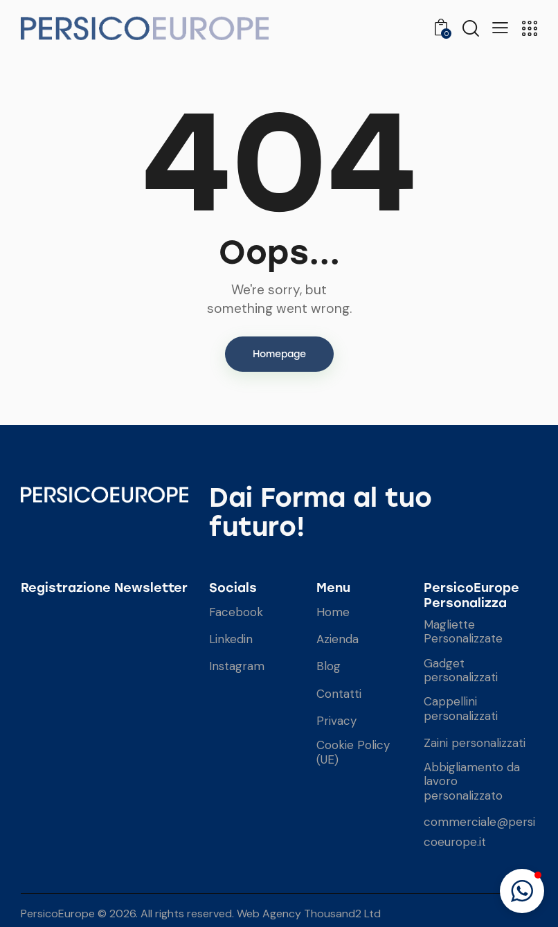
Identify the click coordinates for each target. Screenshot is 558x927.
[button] (522, 891)
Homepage (279, 354)
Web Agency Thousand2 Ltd (309, 913)
